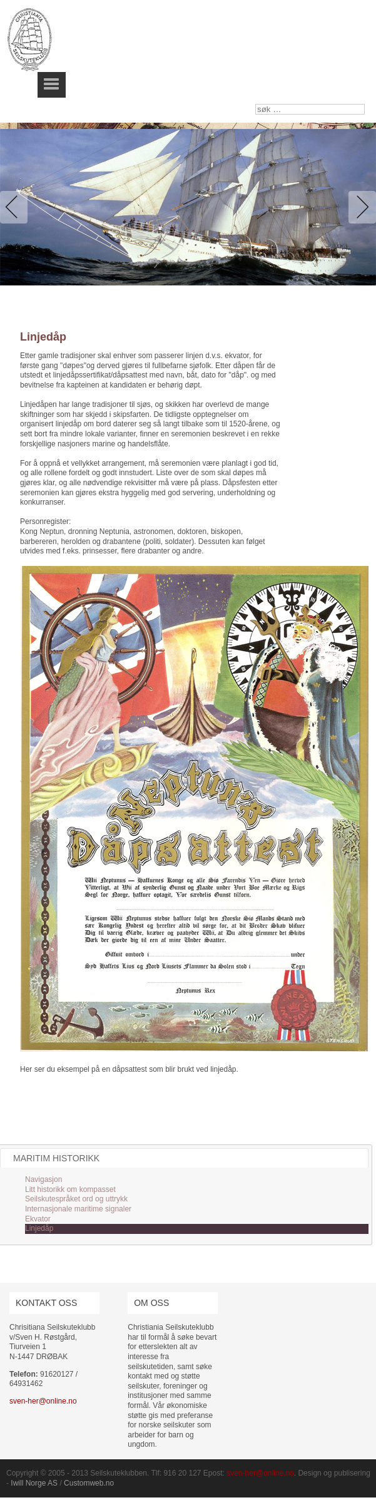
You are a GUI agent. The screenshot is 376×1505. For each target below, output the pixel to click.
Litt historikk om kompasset (70, 1189)
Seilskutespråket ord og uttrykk (76, 1198)
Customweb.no (89, 1483)
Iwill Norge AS (34, 1483)
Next (359, 207)
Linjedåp (39, 1228)
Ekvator (38, 1219)
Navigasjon (43, 1179)
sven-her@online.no (43, 1401)
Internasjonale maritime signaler (78, 1209)
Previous (16, 207)
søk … (255, 104)
